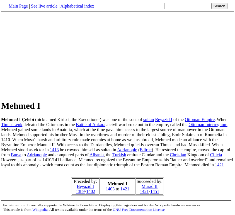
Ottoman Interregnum (208, 124)
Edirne (146, 149)
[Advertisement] (117, 55)
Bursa (16, 154)
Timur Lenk (11, 124)
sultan (148, 119)
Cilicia (216, 154)
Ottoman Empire (200, 119)
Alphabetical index (77, 6)
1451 (154, 191)
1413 (54, 149)
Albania (96, 154)
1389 (80, 191)
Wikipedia (40, 209)
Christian (178, 154)
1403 (110, 188)
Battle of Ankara (90, 124)
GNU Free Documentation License (138, 209)
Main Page (18, 6)
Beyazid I (163, 119)
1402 (90, 191)
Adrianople (127, 149)
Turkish (119, 154)
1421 (219, 164)
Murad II (150, 186)
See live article (44, 6)
